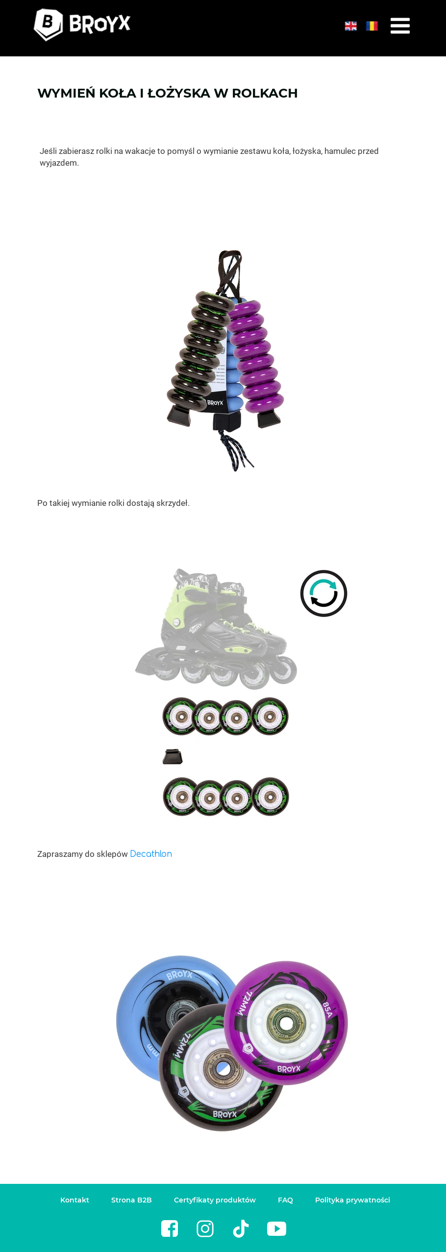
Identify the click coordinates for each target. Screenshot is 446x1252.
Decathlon (151, 854)
